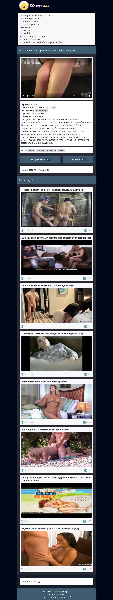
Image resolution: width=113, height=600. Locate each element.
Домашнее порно (29, 21)
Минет (61, 150)
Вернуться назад (31, 581)
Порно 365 (25, 30)
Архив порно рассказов (32, 36)
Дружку (40, 150)
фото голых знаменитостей (56, 597)
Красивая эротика (29, 24)
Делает (31, 150)
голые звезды (56, 594)
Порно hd (25, 33)
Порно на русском (29, 18)
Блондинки (41, 110)
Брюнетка (51, 150)
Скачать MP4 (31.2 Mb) (35, 169)
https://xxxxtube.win (30, 39)
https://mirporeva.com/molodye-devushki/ (41, 42)
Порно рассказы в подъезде (35, 15)
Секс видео (25, 27)
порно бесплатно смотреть (56, 591)
